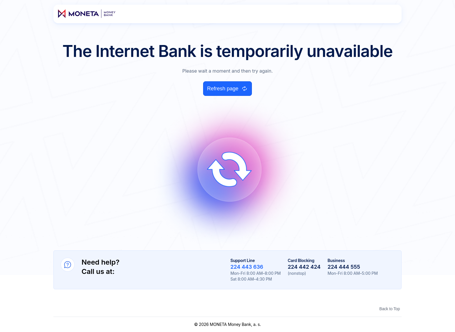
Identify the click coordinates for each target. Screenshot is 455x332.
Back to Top (389, 308)
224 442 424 (304, 267)
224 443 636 (246, 267)
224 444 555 (344, 267)
